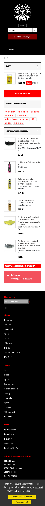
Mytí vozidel (8, 319)
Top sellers (7, 379)
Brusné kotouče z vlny (12, 352)
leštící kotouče (23, 111)
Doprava (6, 402)
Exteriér (6, 338)
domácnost (24, 119)
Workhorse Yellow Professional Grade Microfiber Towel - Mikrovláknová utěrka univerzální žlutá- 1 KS (29, 221)
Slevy (8, 66)
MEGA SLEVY (8, 357)
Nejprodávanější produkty (17, 131)
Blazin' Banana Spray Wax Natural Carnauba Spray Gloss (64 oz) (29, 74)
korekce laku (18, 123)
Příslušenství (8, 343)
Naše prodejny (9, 384)
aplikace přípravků (11, 119)
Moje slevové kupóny (11, 448)
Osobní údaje (8, 443)
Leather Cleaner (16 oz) (25, 200)
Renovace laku (9, 329)
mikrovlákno (21, 115)
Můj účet (6, 424)
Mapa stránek (8, 416)
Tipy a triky (8, 398)
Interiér (6, 333)
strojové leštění (10, 111)
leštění (33, 119)
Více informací (39, 485)
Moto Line (7, 347)
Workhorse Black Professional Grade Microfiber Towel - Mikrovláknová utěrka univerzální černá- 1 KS (29, 142)
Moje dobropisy (9, 434)
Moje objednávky (10, 429)
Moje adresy (8, 438)
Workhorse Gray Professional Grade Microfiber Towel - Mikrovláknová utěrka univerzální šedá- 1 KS (29, 244)
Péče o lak (7, 324)
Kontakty (7, 393)
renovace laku (9, 115)
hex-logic (8, 123)
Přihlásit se (22, 25)
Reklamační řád (9, 412)
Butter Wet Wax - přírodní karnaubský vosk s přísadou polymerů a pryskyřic (27, 181)
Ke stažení (7, 407)
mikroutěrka (35, 111)
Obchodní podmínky (11, 388)
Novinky (6, 374)
